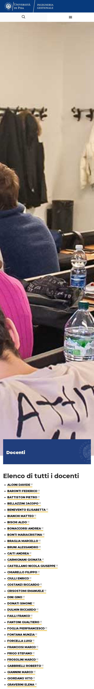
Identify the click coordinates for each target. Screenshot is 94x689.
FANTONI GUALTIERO (23, 622)
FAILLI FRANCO (18, 616)
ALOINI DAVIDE (18, 485)
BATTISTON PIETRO (22, 497)
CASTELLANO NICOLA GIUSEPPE (31, 566)
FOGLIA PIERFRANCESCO (26, 628)
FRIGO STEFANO (19, 653)
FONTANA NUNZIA (21, 634)
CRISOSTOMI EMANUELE (25, 591)
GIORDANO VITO (20, 678)
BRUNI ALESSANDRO (22, 547)
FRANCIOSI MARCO (21, 647)
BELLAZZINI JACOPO (22, 503)
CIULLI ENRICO (18, 578)
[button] (70, 17)
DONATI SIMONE (19, 603)
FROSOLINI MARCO (21, 659)
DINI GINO (14, 597)
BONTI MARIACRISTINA (24, 534)
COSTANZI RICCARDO (23, 584)
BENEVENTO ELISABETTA (26, 510)
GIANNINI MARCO (20, 672)
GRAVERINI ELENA (20, 684)
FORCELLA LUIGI (19, 641)
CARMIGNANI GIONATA (24, 559)
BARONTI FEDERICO (22, 491)
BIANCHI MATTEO (20, 516)
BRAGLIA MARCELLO (22, 541)
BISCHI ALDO (17, 522)
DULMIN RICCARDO (21, 609)
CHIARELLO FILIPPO (22, 572)
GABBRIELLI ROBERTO (24, 666)
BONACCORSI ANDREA (24, 528)
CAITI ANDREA (18, 553)
